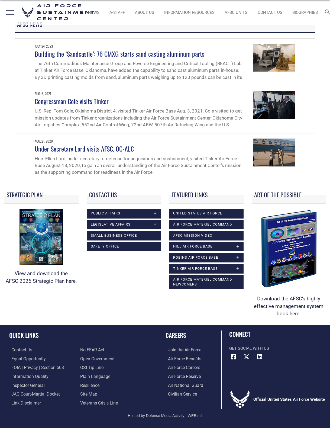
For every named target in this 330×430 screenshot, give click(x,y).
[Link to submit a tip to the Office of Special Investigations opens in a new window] (91, 367)
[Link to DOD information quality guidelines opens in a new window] (26, 375)
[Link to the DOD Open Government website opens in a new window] (96, 358)
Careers (176, 334)
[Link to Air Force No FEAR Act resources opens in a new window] (92, 350)
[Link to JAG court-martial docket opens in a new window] (32, 393)
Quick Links (24, 334)
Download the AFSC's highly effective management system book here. (288, 306)
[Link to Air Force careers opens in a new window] (181, 367)
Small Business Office (114, 235)
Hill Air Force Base (192, 246)
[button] (9, 12)
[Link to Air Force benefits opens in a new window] (182, 358)
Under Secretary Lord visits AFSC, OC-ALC (84, 148)
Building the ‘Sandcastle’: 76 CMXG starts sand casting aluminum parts (119, 54)
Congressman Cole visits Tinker (72, 101)
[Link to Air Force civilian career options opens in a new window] (179, 393)
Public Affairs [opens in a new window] (105, 213)
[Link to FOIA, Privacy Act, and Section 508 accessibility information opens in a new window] (34, 367)
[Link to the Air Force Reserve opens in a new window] (182, 375)
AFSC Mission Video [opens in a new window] (192, 235)
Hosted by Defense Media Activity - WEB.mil (165, 414)
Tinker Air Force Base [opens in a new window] (195, 269)
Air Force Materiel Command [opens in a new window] (202, 224)
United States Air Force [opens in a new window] (197, 213)
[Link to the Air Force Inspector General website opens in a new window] (25, 384)
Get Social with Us (249, 348)
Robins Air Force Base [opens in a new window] (195, 257)
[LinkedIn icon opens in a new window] (259, 357)
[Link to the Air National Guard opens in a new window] (182, 384)
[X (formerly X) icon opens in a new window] (246, 357)
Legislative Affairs (111, 224)
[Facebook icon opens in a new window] (233, 357)
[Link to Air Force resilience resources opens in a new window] (89, 384)
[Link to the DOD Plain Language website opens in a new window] (94, 375)
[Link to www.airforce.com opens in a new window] (182, 350)
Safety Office (105, 246)
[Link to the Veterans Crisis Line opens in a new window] (98, 401)
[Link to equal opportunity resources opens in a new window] (25, 358)
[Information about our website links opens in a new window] (23, 401)
